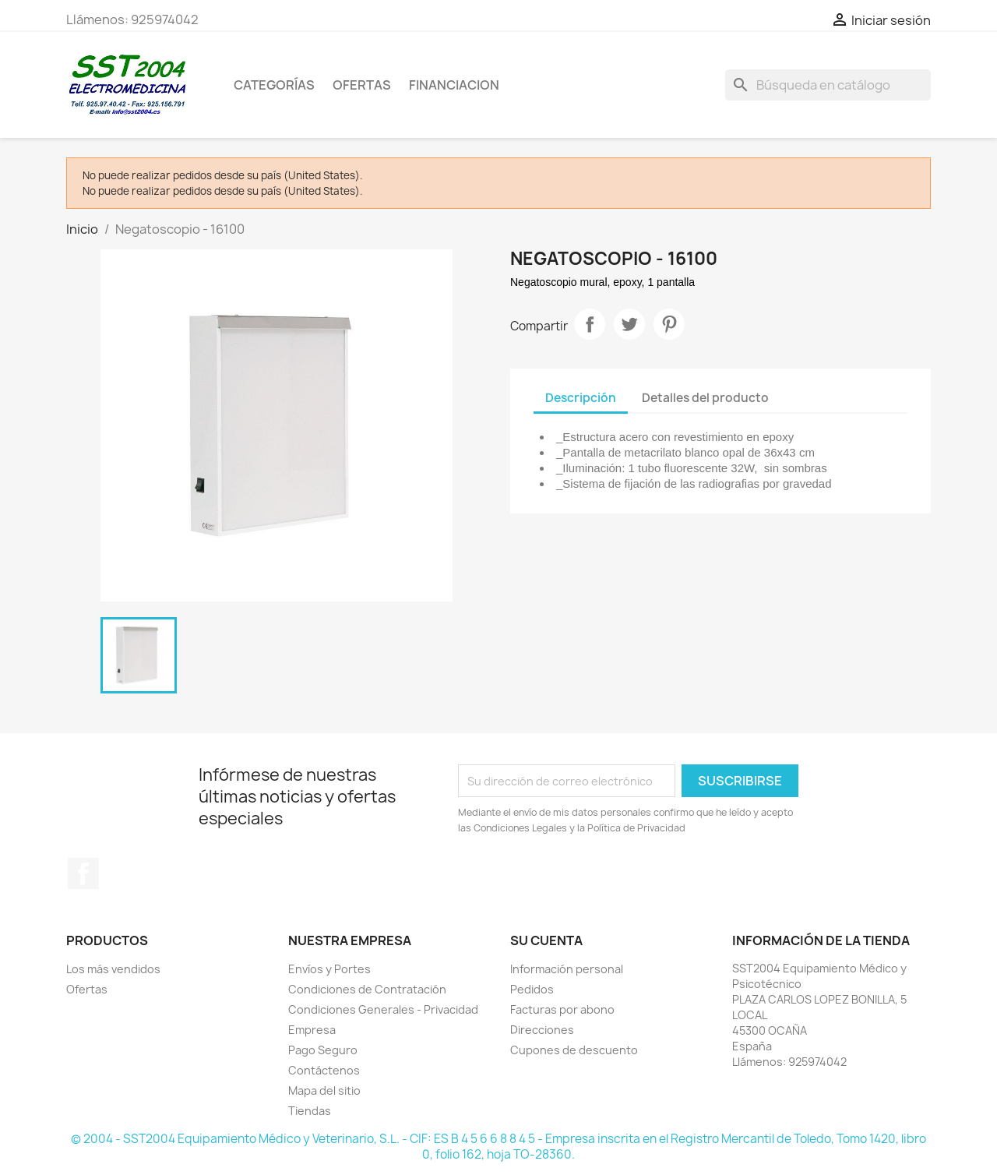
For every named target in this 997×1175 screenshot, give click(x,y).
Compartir (589, 324)
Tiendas (309, 1110)
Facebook (83, 873)
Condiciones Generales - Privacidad (383, 1009)
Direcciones (542, 1029)
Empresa (312, 1029)
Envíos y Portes (329, 969)
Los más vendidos (113, 969)
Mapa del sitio (324, 1090)
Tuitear (629, 324)
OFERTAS (362, 85)
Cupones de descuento (574, 1050)
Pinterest (669, 324)
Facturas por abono (562, 1009)
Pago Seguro (323, 1050)
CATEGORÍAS (274, 85)
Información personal (566, 969)
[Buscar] (828, 85)
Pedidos (532, 989)
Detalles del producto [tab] (705, 398)
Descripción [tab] (580, 398)
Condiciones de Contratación (367, 989)
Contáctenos (324, 1070)
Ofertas (86, 989)
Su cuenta (546, 940)
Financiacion (454, 85)
